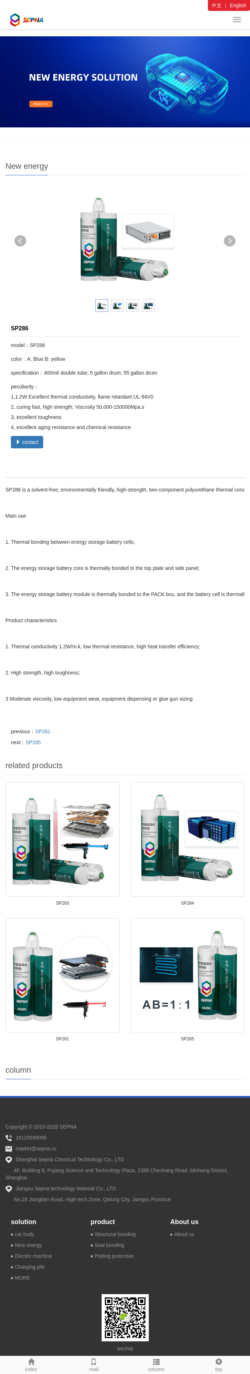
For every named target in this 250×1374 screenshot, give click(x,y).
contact (27, 442)
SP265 (187, 1038)
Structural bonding (115, 1234)
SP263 (62, 903)
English (238, 5)
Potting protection (114, 1256)
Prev (20, 241)
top (219, 1364)
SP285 (33, 742)
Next (229, 241)
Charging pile (30, 1267)
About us (184, 1222)
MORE (22, 1278)
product (103, 1222)
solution (23, 1222)
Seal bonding (109, 1245)
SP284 (187, 903)
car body (24, 1234)
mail (93, 1364)
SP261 (42, 731)
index (31, 1364)
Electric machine (33, 1256)
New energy (28, 1245)
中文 (217, 5)
